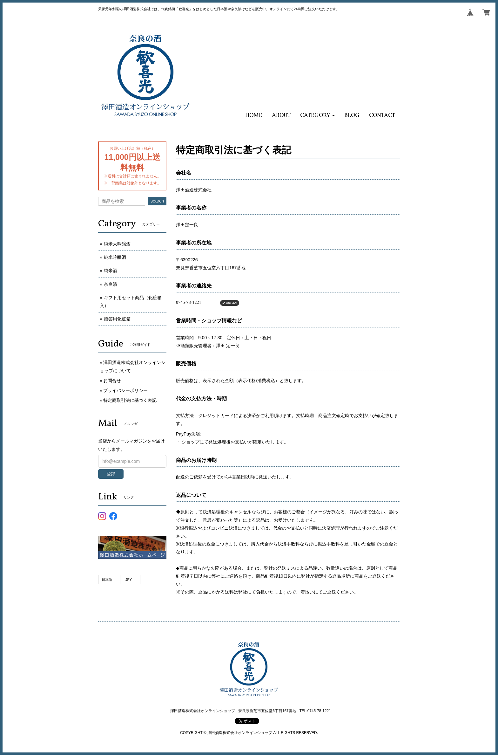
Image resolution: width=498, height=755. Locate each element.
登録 (110, 473)
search (157, 200)
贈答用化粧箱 (117, 318)
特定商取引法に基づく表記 (130, 400)
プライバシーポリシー (125, 390)
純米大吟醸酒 (117, 243)
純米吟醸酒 (115, 257)
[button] (317, 115)
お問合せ (112, 380)
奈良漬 (110, 284)
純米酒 (110, 270)
